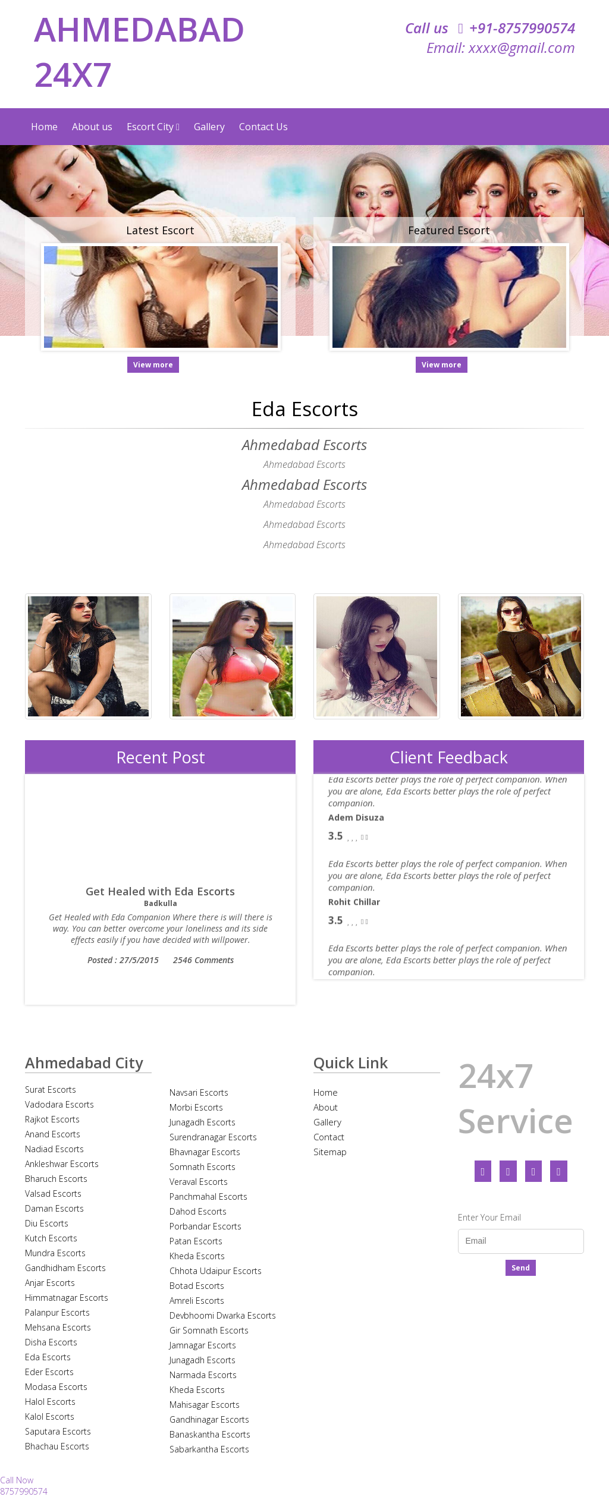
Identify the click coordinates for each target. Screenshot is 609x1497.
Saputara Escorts (58, 1431)
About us (92, 126)
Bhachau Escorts (57, 1446)
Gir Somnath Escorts (209, 1330)
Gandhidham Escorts (65, 1267)
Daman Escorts (54, 1208)
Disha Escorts (51, 1342)
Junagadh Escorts (202, 1122)
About (325, 1107)
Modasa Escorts (56, 1386)
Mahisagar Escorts (204, 1404)
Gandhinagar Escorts (209, 1419)
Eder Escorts (49, 1372)
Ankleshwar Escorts (62, 1163)
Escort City (153, 126)
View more (153, 365)
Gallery (209, 126)
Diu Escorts (46, 1223)
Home (44, 126)
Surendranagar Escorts (213, 1137)
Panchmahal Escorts (208, 1196)
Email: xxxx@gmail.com (500, 47)
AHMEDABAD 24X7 (139, 51)
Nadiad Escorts (54, 1149)
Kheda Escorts (197, 1256)
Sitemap (330, 1152)
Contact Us (263, 126)
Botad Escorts (196, 1285)
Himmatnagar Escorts (66, 1297)
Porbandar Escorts (205, 1226)
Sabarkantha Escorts (209, 1449)
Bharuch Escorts (56, 1178)
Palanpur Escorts (57, 1312)
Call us (490, 27)
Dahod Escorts (198, 1211)
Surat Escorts (50, 1089)
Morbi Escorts (196, 1107)
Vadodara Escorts (59, 1104)
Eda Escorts (48, 1357)
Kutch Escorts (51, 1238)
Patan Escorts (195, 1241)
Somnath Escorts (202, 1166)
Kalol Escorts (49, 1416)
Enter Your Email (489, 1217)
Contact (328, 1137)
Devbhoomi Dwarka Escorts (222, 1315)
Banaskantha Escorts (209, 1434)
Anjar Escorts (50, 1282)
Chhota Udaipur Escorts (215, 1270)
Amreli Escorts (196, 1300)
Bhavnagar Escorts (204, 1152)
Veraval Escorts (198, 1181)
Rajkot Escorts (52, 1119)
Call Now (16, 1480)
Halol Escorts (50, 1401)
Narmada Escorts (203, 1374)
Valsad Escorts (53, 1193)
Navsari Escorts (198, 1092)
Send (520, 1268)
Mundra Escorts (55, 1253)
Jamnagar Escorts (202, 1345)
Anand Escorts (52, 1134)
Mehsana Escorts (58, 1327)
